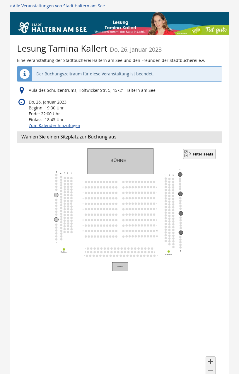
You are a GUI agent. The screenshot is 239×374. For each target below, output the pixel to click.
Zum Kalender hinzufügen (54, 125)
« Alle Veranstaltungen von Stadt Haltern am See (57, 6)
